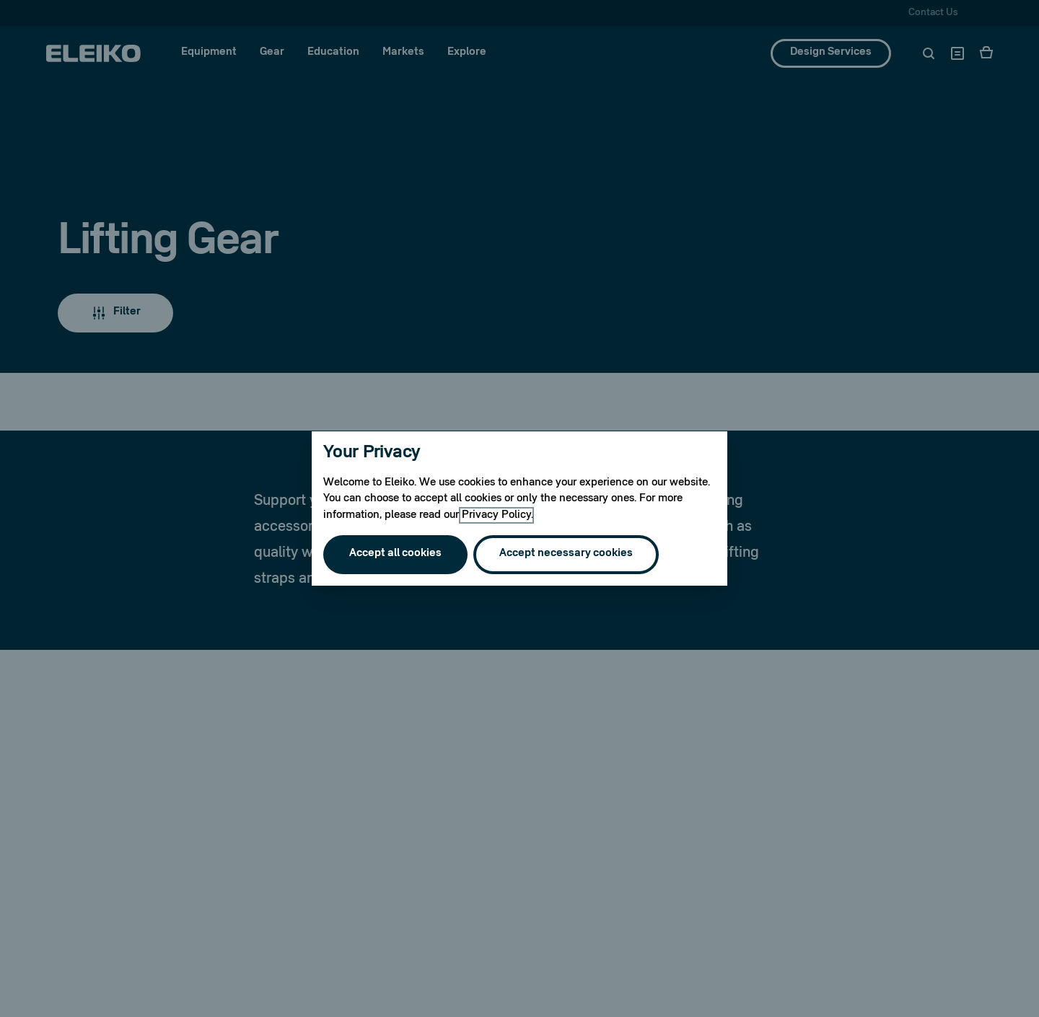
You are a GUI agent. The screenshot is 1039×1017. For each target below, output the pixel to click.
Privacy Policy (496, 515)
